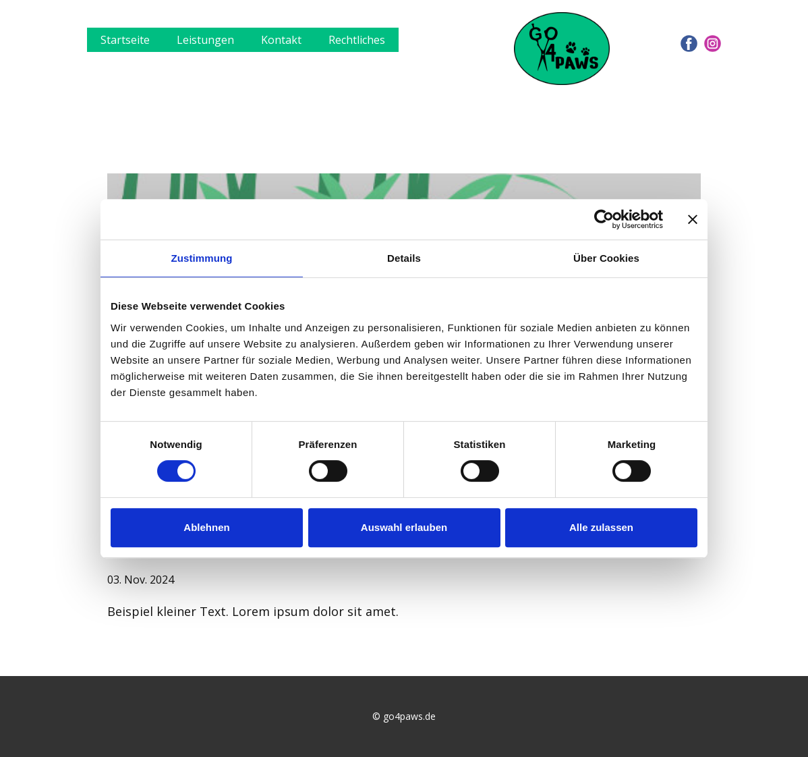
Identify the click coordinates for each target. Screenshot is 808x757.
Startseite (125, 39)
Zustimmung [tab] (202, 258)
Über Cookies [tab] (606, 258)
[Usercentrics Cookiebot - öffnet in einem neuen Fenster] (604, 219)
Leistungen (205, 39)
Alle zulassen (601, 527)
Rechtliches (356, 39)
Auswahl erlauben (404, 527)
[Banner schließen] (692, 219)
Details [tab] (404, 258)
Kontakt (281, 39)
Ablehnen (206, 527)
